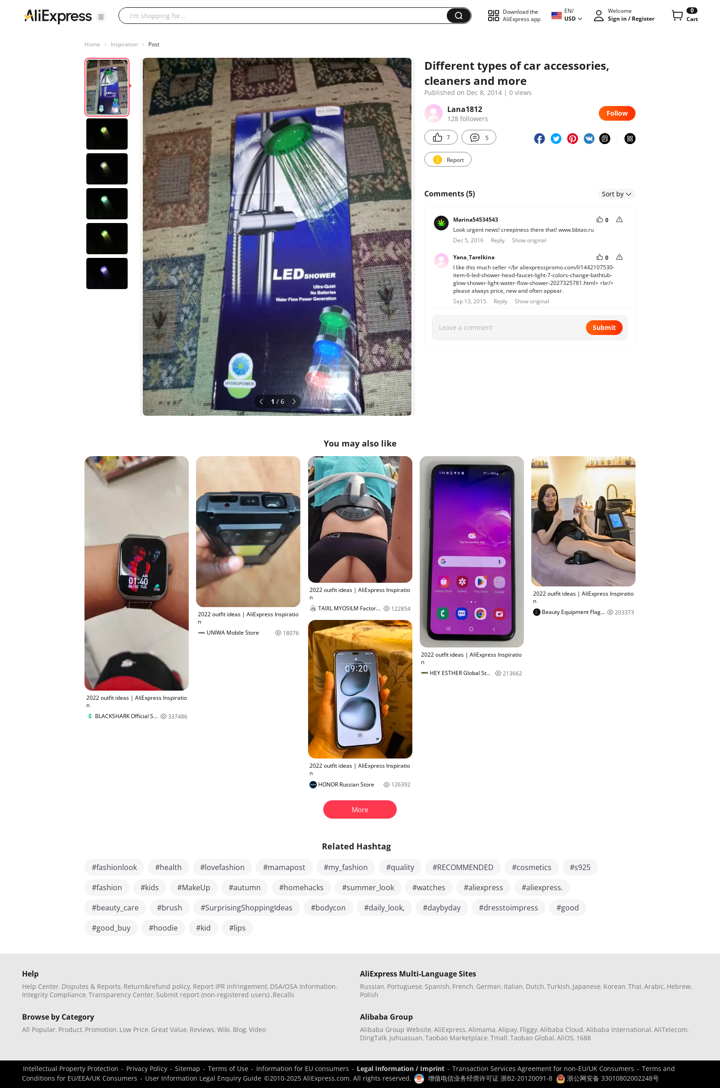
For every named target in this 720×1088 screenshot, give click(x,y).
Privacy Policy (146, 1068)
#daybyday (442, 908)
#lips (237, 928)
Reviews (202, 1029)
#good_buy (111, 928)
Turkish (558, 986)
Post (153, 44)
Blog (239, 1029)
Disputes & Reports (91, 986)
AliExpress (450, 1029)
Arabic (654, 986)
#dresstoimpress (508, 908)
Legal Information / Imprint (400, 1068)
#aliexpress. (542, 887)
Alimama (481, 1029)
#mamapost (284, 867)
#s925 (580, 867)
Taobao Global (532, 1037)
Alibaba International (618, 1029)
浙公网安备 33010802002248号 (607, 1078)
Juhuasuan (405, 1037)
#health (168, 867)
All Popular (39, 1029)
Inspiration (124, 44)
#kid (203, 928)
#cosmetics (531, 867)
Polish (369, 994)
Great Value (169, 1029)
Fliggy (528, 1029)
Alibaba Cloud (561, 1029)
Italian (513, 986)
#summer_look (368, 887)
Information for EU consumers (302, 1068)
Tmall (498, 1037)
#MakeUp (193, 887)
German (488, 986)
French (462, 986)
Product (70, 1029)
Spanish (437, 986)
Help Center (40, 986)
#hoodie (163, 928)
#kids (150, 887)
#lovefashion (222, 867)
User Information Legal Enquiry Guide (203, 1078)
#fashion (107, 887)
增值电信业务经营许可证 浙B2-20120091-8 (490, 1078)
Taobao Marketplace (456, 1037)
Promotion (101, 1029)
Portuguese (404, 986)
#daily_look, (384, 908)
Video (257, 1029)
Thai (634, 986)
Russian (372, 986)
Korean (614, 986)
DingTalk (373, 1037)
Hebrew (679, 986)
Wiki (223, 1029)
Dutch (535, 986)
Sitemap (187, 1068)
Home (92, 44)
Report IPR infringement (230, 986)
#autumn (245, 887)
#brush (169, 908)
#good (568, 908)
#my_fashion (346, 867)
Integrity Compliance (54, 994)
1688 (583, 1037)
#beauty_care (115, 908)
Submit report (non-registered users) (213, 994)
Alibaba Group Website (395, 1029)
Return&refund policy (157, 986)
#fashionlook (114, 867)
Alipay (507, 1029)
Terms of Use (228, 1068)
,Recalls (282, 994)
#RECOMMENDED (463, 867)
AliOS (565, 1037)
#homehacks (301, 887)
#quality (400, 867)
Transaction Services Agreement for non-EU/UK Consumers (543, 1068)
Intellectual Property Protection (70, 1068)
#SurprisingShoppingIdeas (246, 908)
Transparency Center (121, 994)
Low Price (133, 1029)
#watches (428, 887)
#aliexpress (483, 887)
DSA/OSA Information (303, 986)
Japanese (587, 986)
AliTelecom (670, 1029)
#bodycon (328, 908)
